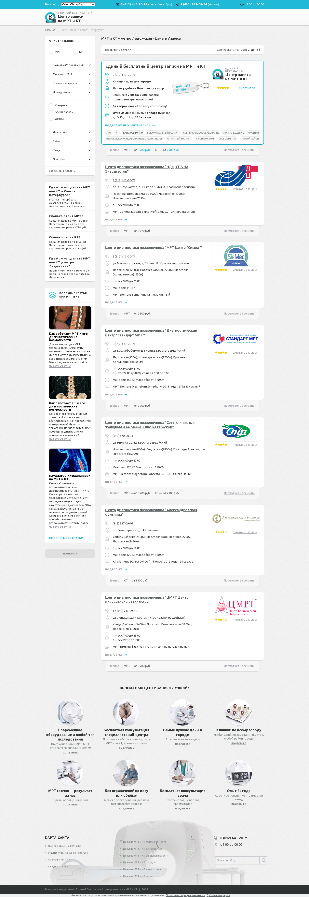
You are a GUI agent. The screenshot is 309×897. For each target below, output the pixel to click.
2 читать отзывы (245, 189)
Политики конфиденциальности (185, 895)
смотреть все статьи (67, 538)
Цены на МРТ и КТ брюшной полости (145, 855)
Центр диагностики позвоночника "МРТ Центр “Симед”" (154, 247)
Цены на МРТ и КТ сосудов (139, 862)
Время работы (61, 112)
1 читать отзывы (245, 444)
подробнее (116, 219)
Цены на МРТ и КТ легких (138, 876)
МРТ (55, 52)
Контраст (58, 105)
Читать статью (60, 366)
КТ (78, 52)
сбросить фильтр (62, 171)
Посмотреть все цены (239, 150)
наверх (70, 553)
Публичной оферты (218, 895)
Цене (245, 49)
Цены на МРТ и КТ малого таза (142, 869)
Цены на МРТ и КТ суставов (140, 848)
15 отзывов (247, 88)
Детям (56, 119)
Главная (50, 30)
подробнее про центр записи (130, 125)
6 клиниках (79, 206)
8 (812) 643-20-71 (124, 74)
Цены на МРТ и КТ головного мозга (144, 841)
